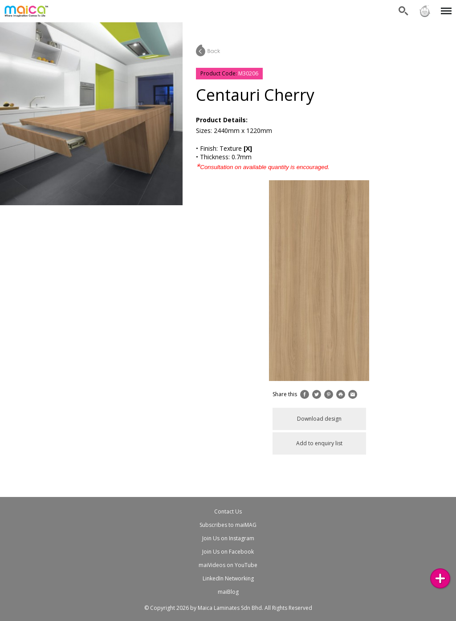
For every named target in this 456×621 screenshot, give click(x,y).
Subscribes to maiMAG (228, 525)
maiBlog (228, 592)
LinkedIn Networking (228, 578)
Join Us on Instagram (228, 538)
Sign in (425, 11)
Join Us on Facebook (228, 551)
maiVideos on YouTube (228, 565)
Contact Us (228, 511)
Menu (444, 6)
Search (403, 11)
